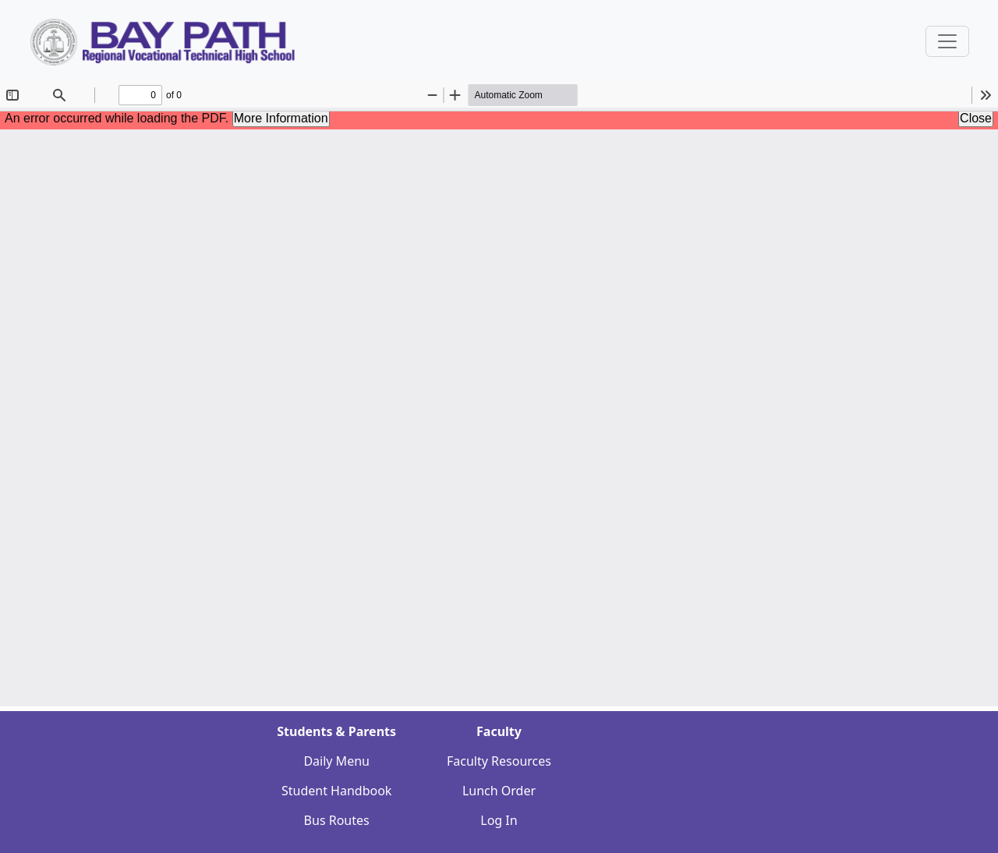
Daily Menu (336, 761)
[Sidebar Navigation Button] (947, 41)
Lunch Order (499, 790)
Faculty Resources (499, 761)
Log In (498, 820)
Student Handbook (336, 790)
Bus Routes (337, 820)
